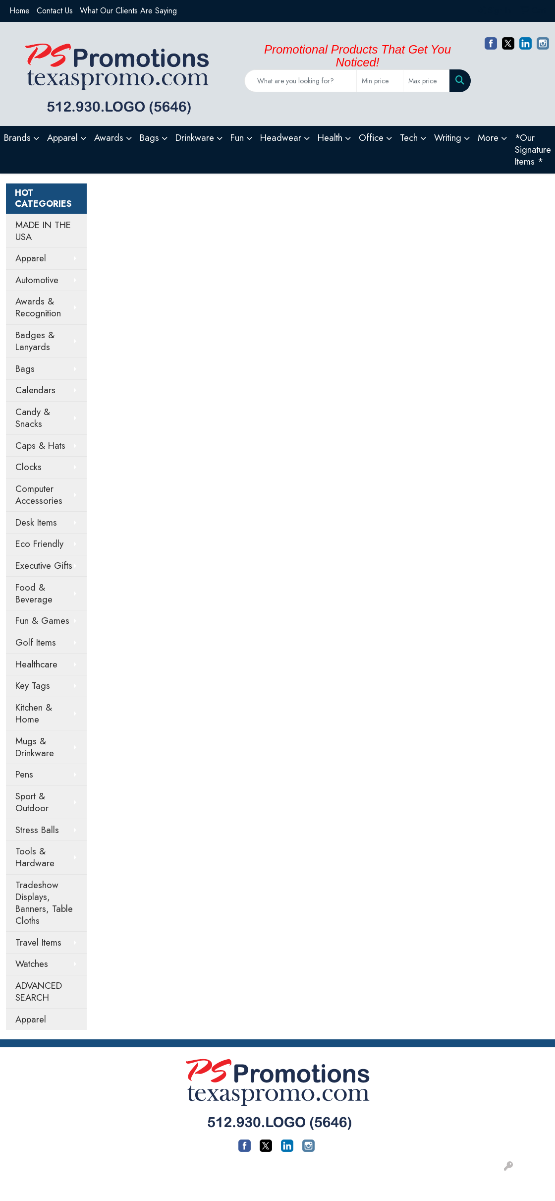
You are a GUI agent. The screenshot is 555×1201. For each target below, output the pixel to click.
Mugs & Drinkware (34, 747)
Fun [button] (237, 137)
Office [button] (371, 137)
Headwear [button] (280, 137)
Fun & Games (42, 620)
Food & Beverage (34, 593)
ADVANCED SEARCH (38, 991)
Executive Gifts (43, 565)
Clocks (28, 467)
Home (19, 10)
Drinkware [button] (194, 137)
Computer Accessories (38, 494)
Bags (25, 368)
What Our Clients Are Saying (128, 10)
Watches (31, 963)
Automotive (36, 280)
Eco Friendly (39, 543)
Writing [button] (447, 137)
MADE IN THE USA (43, 230)
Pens (24, 774)
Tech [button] (409, 137)
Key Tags (32, 685)
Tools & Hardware (35, 857)
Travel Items (38, 942)
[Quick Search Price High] (426, 80)
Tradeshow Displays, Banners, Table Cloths (44, 902)
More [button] (488, 137)
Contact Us (55, 10)
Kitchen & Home (33, 713)
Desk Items (36, 522)
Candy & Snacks (32, 417)
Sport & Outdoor (32, 802)
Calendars (35, 390)
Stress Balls (37, 830)
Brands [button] (17, 137)
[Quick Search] (300, 80)
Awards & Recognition (38, 307)
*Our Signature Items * (533, 149)
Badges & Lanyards (35, 341)
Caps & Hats (40, 445)
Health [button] (330, 137)
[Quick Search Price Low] (379, 80)
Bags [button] (149, 137)
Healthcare (36, 664)
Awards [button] (108, 137)
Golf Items (35, 642)
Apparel (30, 258)
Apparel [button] (62, 137)
